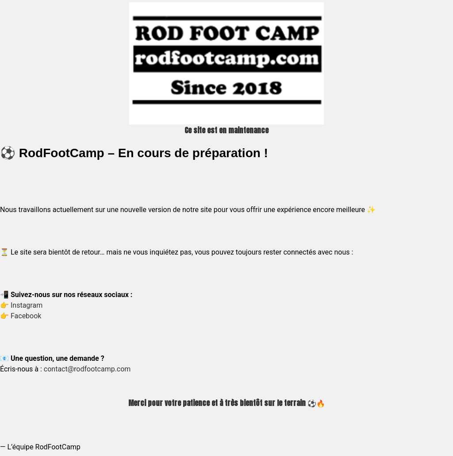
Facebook (26, 316)
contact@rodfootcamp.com (87, 369)
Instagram (26, 305)
